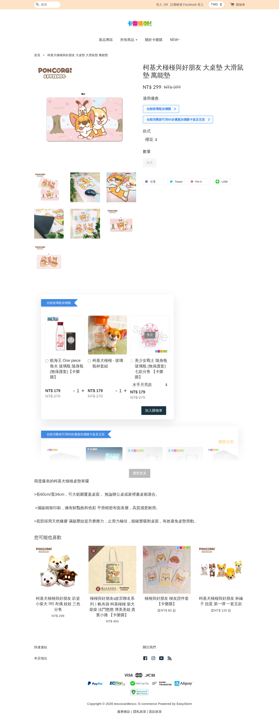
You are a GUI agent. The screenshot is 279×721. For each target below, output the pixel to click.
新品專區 (106, 40)
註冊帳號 (176, 4)
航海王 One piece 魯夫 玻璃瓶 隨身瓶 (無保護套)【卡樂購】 (64, 368)
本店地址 (40, 658)
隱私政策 (139, 711)
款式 (147, 131)
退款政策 (155, 711)
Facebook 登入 (193, 4)
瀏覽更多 (140, 473)
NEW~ (175, 40)
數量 (147, 151)
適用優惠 (151, 98)
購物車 (240, 4)
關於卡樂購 (153, 40)
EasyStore (184, 704)
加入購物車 (153, 410)
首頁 (37, 55)
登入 (159, 4)
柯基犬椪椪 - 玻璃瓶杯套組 (105, 363)
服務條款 (123, 711)
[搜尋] (47, 5)
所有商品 (128, 40)
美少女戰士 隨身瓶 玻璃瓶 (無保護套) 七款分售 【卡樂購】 (148, 368)
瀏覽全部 (226, 442)
